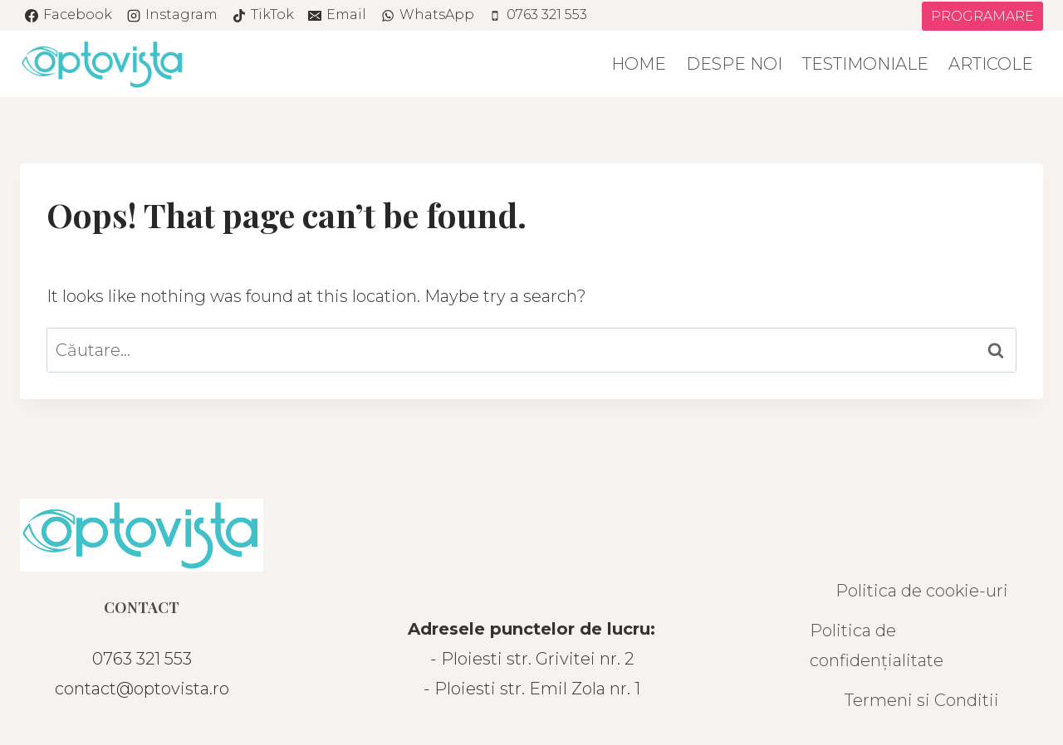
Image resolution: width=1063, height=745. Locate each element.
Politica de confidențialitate (876, 645)
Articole (990, 64)
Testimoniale (865, 64)
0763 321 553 (142, 659)
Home (638, 64)
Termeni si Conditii (922, 700)
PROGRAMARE (982, 16)
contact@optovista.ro (142, 689)
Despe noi (734, 64)
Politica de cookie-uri (921, 591)
